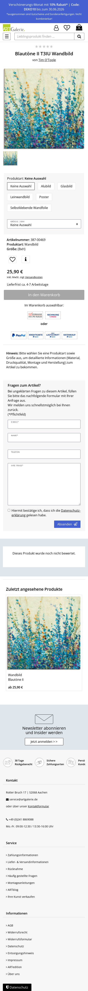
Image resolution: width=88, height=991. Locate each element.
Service (11, 843)
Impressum (14, 960)
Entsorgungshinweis (20, 953)
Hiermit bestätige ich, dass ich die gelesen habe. (46, 512)
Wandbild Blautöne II (15, 677)
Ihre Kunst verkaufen (20, 896)
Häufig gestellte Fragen (21, 876)
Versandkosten (34, 277)
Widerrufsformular (19, 939)
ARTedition (14, 967)
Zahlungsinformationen (22, 855)
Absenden (67, 524)
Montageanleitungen (20, 883)
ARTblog (12, 890)
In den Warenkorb (44, 294)
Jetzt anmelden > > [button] (44, 741)
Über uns (13, 974)
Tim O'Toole (47, 60)
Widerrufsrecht (16, 932)
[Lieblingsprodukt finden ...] (44, 36)
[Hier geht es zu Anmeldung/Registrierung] (56, 27)
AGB (9, 925)
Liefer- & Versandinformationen (27, 862)
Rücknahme (14, 869)
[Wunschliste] (67, 27)
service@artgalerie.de (23, 799)
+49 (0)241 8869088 (21, 819)
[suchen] (79, 36)
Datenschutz (15, 946)
